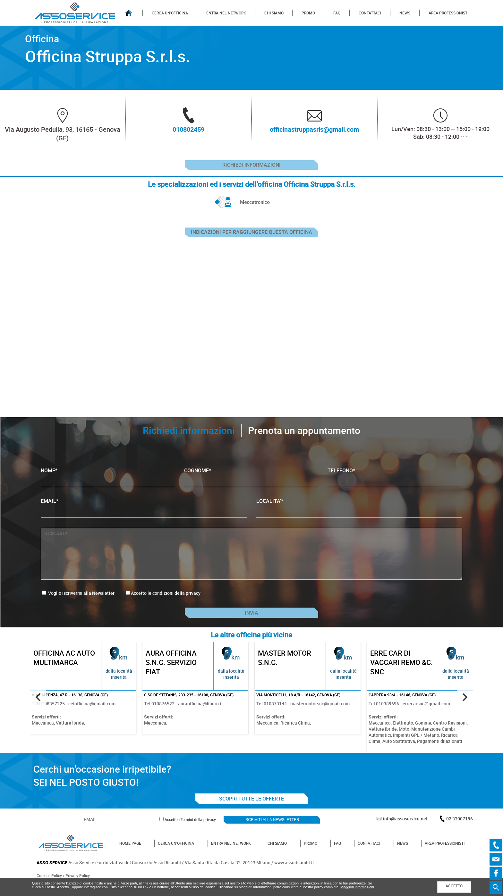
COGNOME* (251, 483)
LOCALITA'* (359, 514)
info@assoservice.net (405, 830)
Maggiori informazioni (357, 887)
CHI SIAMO (274, 12)
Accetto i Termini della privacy (190, 830)
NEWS (404, 12)
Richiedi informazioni (251, 166)
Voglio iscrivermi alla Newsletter (78, 600)
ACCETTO (454, 885)
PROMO (308, 12)
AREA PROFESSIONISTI (448, 12)
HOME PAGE (130, 854)
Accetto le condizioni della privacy (165, 600)
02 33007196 (459, 830)
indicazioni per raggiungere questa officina (251, 237)
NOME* (107, 483)
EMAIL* (143, 514)
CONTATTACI (370, 12)
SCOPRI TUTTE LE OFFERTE (251, 809)
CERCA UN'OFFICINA (170, 12)
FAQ (336, 12)
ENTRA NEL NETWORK (226, 12)
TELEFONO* (394, 483)
